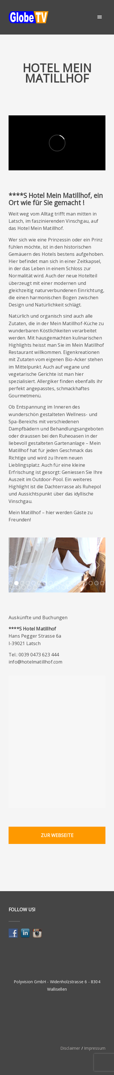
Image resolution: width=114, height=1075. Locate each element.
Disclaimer (70, 1048)
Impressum (94, 1048)
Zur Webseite (57, 835)
